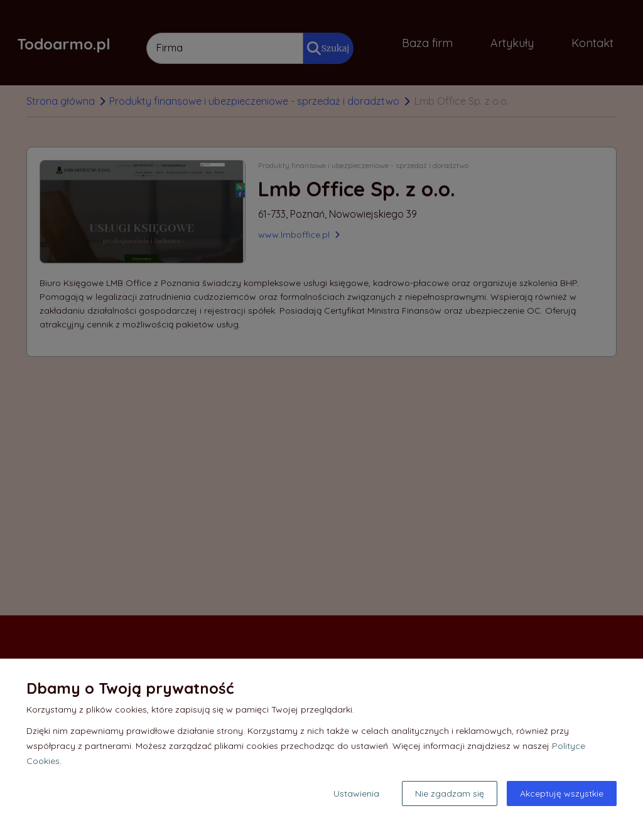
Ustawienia (356, 793)
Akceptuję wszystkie (561, 793)
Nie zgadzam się (449, 793)
